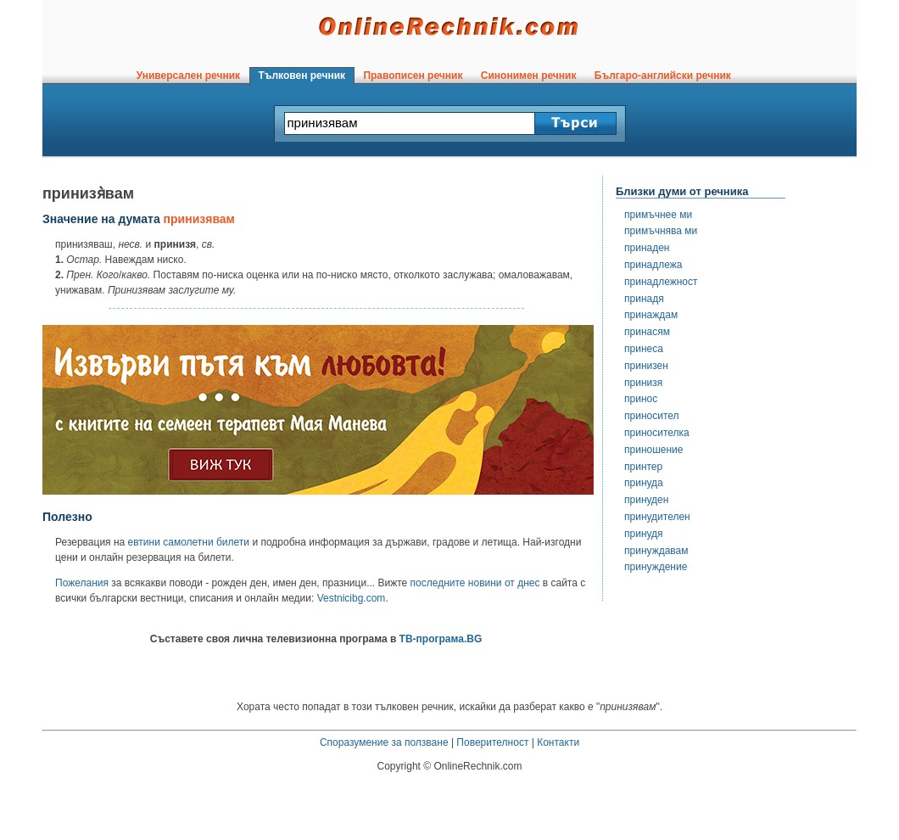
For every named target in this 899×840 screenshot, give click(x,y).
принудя (643, 534)
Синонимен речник (528, 75)
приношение (653, 450)
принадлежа (653, 265)
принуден (646, 500)
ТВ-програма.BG (441, 639)
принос (640, 399)
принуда (643, 483)
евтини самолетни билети (188, 542)
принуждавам (656, 551)
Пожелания (82, 583)
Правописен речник (413, 75)
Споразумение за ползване (384, 742)
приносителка (657, 433)
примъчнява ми (660, 231)
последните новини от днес (475, 583)
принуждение (655, 567)
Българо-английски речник (662, 75)
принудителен (657, 517)
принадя (644, 299)
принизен (646, 366)
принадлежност (661, 282)
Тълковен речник (302, 75)
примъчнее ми (658, 215)
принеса (643, 349)
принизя (643, 383)
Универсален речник (188, 75)
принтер (643, 467)
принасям (647, 332)
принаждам (651, 315)
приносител (651, 416)
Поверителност (492, 742)
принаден (646, 248)
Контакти (558, 742)
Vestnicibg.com (351, 598)
